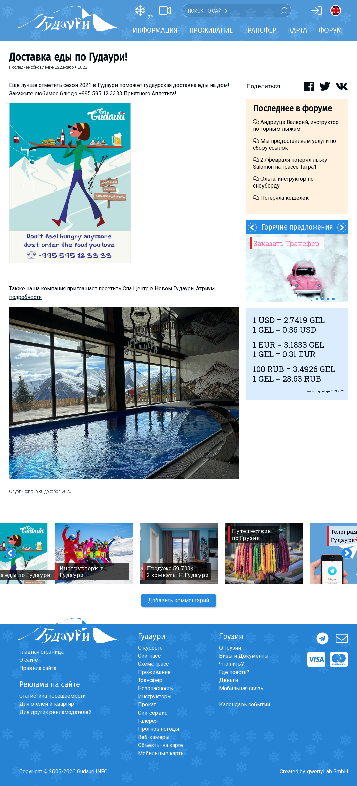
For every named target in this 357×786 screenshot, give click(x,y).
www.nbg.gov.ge (318, 391)
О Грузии (230, 648)
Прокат (147, 704)
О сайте (28, 660)
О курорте (150, 648)
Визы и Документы (244, 656)
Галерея (148, 721)
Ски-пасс (149, 656)
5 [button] (333, 299)
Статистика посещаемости (52, 696)
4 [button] (328, 299)
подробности (25, 297)
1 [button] (311, 299)
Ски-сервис (152, 712)
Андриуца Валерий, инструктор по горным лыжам (296, 125)
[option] (297, 268)
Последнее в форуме (292, 108)
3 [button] (322, 299)
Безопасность (155, 688)
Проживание (154, 672)
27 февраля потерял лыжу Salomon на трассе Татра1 (290, 163)
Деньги (228, 680)
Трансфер (150, 680)
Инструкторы (155, 696)
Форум (330, 30)
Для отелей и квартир (46, 704)
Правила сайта (37, 668)
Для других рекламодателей (55, 712)
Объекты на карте (160, 745)
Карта (297, 30)
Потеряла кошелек (281, 198)
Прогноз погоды (159, 729)
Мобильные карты (161, 753)
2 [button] (317, 299)
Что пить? (231, 664)
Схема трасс (153, 664)
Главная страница (41, 652)
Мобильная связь (241, 688)
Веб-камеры (154, 737)
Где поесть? (234, 672)
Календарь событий (244, 704)
